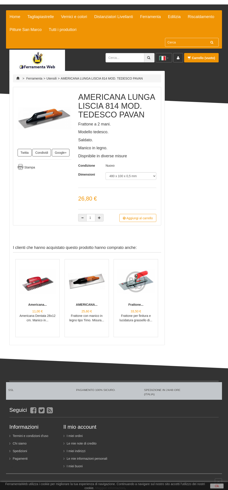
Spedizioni (20, 451)
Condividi (41, 152)
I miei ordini (75, 436)
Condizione (86, 165)
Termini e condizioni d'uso (30, 436)
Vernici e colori (74, 16)
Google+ (61, 152)
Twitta (24, 152)
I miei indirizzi (76, 451)
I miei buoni (75, 466)
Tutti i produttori (62, 29)
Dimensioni (87, 174)
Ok (217, 486)
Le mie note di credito (82, 443)
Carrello (201, 58)
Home (15, 16)
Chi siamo (19, 443)
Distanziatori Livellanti (113, 16)
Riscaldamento (201, 16)
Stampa (29, 167)
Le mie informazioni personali (87, 458)
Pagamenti (20, 458)
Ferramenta (150, 16)
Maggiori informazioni (110, 488)
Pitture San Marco (26, 29)
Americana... (37, 304)
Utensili (52, 78)
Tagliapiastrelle (40, 16)
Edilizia (174, 16)
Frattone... (135, 304)
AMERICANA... (87, 304)
